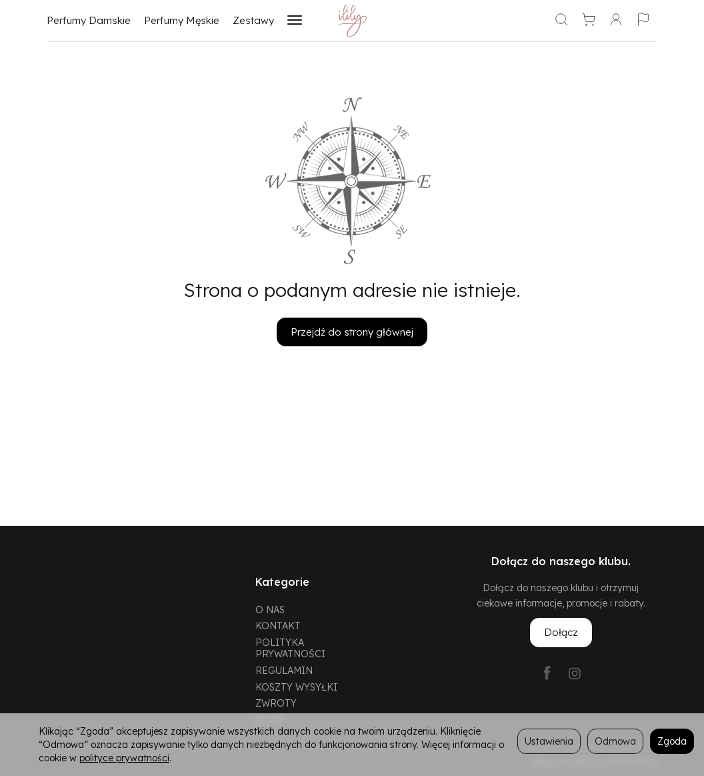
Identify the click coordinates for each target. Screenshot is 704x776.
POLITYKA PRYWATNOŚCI (290, 648)
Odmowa (615, 741)
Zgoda (672, 741)
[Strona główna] (352, 21)
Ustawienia (549, 741)
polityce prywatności (124, 757)
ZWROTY (276, 703)
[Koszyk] (589, 21)
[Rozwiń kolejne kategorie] (294, 20)
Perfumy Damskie (89, 20)
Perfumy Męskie (181, 20)
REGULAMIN (284, 670)
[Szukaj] (561, 21)
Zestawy (253, 20)
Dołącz (561, 632)
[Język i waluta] (643, 21)
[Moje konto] (616, 21)
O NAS (270, 609)
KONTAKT (278, 625)
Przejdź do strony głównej (352, 332)
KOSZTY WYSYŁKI (296, 687)
